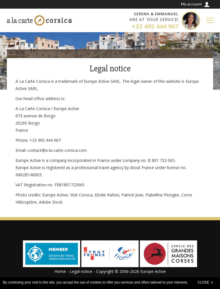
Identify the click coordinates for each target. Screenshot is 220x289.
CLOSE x (205, 282)
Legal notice (81, 271)
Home (60, 271)
